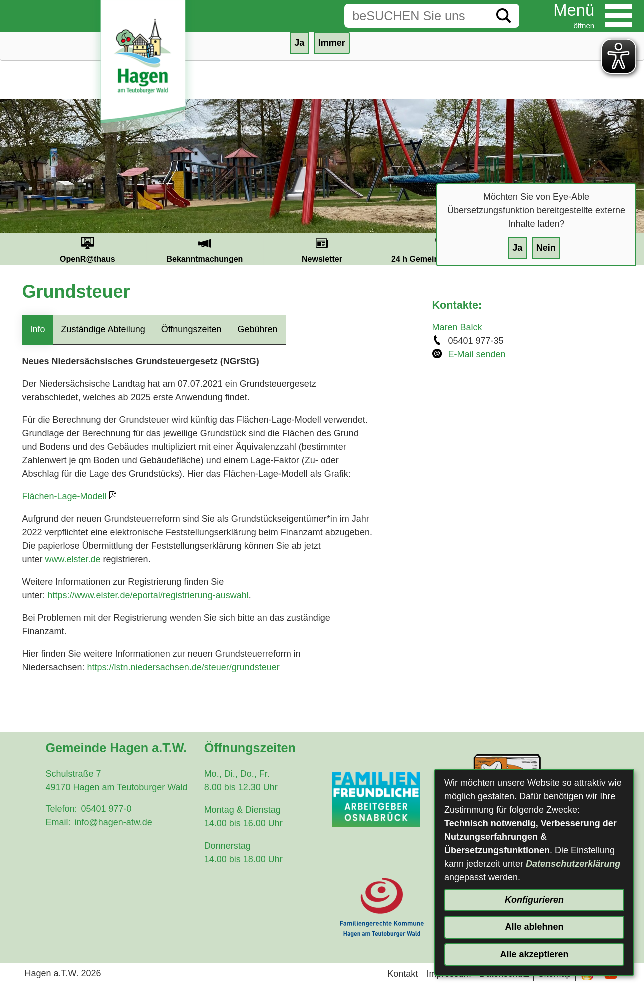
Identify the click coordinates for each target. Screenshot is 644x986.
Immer (331, 43)
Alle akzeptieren (534, 955)
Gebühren (257, 329)
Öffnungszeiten (191, 329)
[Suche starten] (503, 16)
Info (37, 329)
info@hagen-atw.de (113, 823)
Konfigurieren (534, 900)
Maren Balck (457, 327)
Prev (17, 249)
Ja (517, 248)
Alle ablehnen (534, 927)
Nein (546, 248)
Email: (57, 823)
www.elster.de (73, 559)
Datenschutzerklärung (573, 864)
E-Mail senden (477, 355)
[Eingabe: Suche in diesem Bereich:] (416, 16)
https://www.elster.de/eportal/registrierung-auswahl (148, 595)
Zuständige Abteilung (103, 329)
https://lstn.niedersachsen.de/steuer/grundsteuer (183, 667)
